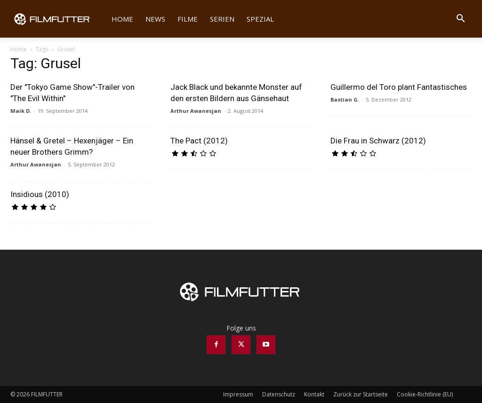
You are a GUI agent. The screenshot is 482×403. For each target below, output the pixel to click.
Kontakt (314, 394)
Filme (187, 19)
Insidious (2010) (39, 194)
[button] (460, 19)
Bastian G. (344, 99)
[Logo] (57, 19)
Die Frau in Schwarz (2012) (378, 140)
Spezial (260, 19)
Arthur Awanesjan (195, 110)
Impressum (238, 394)
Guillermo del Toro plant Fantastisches (398, 87)
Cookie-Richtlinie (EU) (425, 394)
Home (122, 19)
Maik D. (20, 110)
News (155, 19)
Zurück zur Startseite (360, 394)
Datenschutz (278, 394)
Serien (222, 19)
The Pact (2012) (199, 140)
